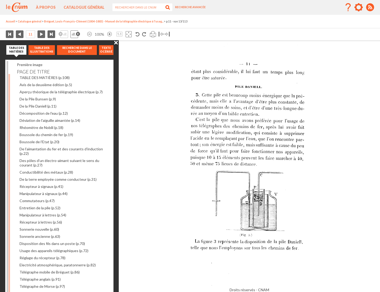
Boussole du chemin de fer (46, 134)
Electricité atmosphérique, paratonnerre (58, 265)
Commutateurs (37, 200)
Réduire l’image (89, 34)
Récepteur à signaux (41, 186)
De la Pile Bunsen (38, 99)
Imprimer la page (153, 34)
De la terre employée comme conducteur (58, 179)
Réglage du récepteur (42, 258)
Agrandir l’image (109, 34)
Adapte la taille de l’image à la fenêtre (129, 34)
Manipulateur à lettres (43, 215)
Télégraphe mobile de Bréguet (50, 272)
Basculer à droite (167, 34)
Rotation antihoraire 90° (138, 34)
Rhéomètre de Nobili (41, 127)
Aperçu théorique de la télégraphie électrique (61, 92)
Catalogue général (84, 7)
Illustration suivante (75, 34)
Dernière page (51, 34)
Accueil (10, 21)
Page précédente (19, 34)
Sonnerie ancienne (40, 236)
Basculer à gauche (161, 34)
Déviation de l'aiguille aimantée (50, 120)
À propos (46, 7)
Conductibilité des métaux (46, 172)
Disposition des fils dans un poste (52, 243)
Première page (9, 34)
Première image (29, 64)
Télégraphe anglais (40, 279)
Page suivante (41, 34)
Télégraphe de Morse (42, 286)
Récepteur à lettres (41, 222)
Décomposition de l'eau (44, 113)
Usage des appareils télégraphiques (54, 250)
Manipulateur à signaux (44, 193)
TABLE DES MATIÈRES (45, 77)
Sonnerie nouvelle (39, 229)
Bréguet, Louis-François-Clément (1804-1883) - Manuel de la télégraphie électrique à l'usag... (103, 21)
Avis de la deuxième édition (46, 84)
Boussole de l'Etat (39, 142)
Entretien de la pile (40, 208)
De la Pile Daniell (38, 106)
